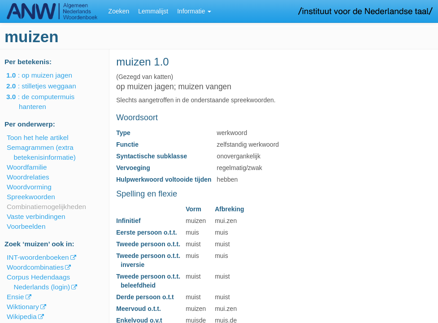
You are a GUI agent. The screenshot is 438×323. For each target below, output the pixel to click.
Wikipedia (22, 316)
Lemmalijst (153, 11)
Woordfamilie (27, 167)
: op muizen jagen (45, 75)
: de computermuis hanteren (46, 101)
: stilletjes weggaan (47, 86)
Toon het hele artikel (38, 137)
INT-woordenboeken (38, 257)
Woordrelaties (28, 177)
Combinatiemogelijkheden (46, 206)
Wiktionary (23, 306)
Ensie (15, 297)
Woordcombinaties (35, 267)
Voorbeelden (26, 226)
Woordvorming (29, 187)
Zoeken (119, 11)
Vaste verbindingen (36, 216)
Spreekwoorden (31, 197)
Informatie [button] (194, 11)
